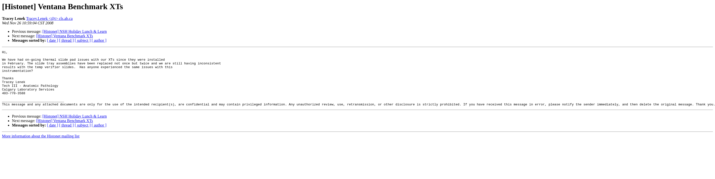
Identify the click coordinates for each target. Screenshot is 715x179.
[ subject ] (83, 40)
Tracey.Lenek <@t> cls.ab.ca (49, 18)
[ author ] (99, 40)
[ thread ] (66, 40)
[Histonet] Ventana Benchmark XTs (64, 36)
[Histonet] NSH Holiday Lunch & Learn (74, 31)
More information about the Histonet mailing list (40, 147)
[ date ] (52, 40)
